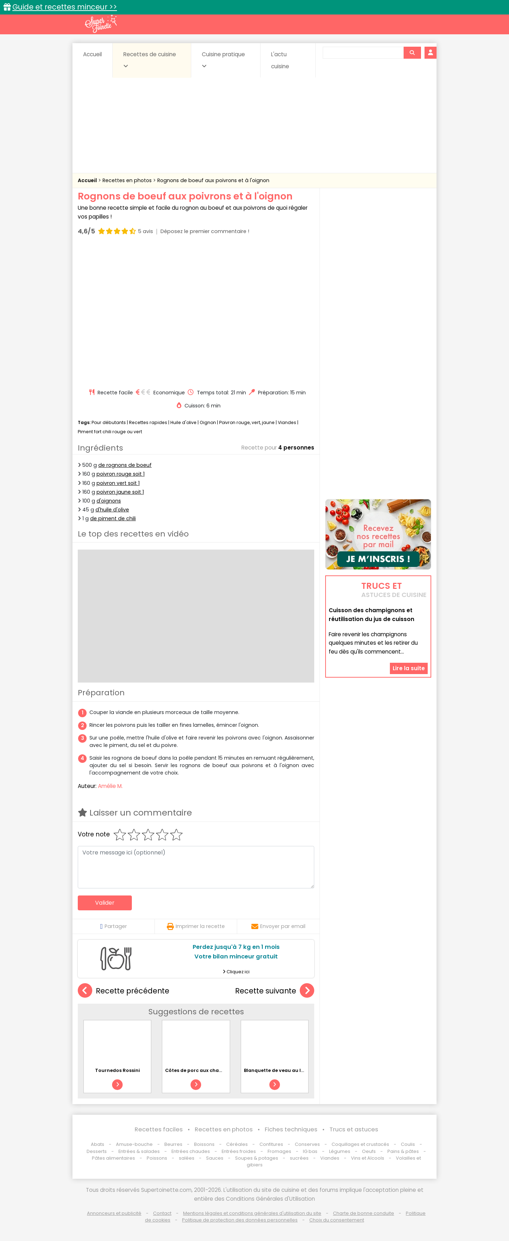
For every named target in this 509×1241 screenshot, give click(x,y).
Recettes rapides (148, 422)
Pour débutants (109, 422)
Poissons (157, 1158)
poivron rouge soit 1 (120, 473)
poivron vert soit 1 (118, 483)
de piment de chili (113, 518)
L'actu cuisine (280, 60)
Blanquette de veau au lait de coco (286, 1070)
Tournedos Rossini (117, 1070)
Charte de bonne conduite (363, 1213)
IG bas (310, 1151)
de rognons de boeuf (125, 465)
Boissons (204, 1144)
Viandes (287, 422)
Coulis (408, 1144)
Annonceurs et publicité (114, 1213)
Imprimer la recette (196, 926)
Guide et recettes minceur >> (64, 7)
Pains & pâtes (403, 1151)
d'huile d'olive (112, 509)
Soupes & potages (256, 1158)
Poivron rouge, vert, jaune (247, 422)
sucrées (299, 1158)
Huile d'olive (183, 422)
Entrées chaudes (190, 1151)
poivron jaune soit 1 (120, 491)
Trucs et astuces (353, 1129)
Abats (97, 1144)
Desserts (97, 1151)
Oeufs (369, 1151)
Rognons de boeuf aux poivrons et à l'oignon (213, 180)
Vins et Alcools (367, 1158)
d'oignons (108, 500)
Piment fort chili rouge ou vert (110, 432)
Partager (113, 926)
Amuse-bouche (134, 1144)
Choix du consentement (336, 1220)
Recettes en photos (128, 180)
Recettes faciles (159, 1129)
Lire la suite (409, 668)
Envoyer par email (278, 926)
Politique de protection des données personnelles (240, 1220)
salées (186, 1158)
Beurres (173, 1144)
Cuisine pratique (223, 60)
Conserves (307, 1144)
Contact (162, 1213)
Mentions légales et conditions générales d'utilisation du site (252, 1213)
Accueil (92, 54)
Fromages (279, 1151)
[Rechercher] (412, 53)
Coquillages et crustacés (360, 1144)
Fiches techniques (291, 1129)
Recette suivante (274, 991)
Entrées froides (239, 1151)
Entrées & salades (139, 1151)
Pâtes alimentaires (113, 1158)
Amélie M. (110, 786)
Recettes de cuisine (149, 60)
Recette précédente (123, 991)
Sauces (214, 1158)
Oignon (208, 422)
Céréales (237, 1144)
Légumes (339, 1151)
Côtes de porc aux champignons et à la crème (220, 1070)
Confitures (271, 1144)
